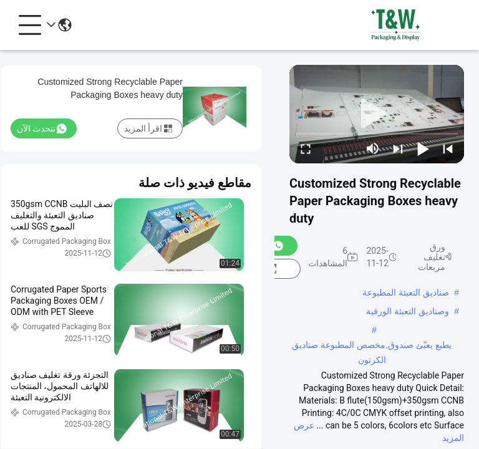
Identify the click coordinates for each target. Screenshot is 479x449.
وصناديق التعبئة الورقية (407, 311)
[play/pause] (422, 148)
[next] (397, 148)
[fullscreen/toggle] (305, 148)
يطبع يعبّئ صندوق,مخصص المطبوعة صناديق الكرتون (371, 346)
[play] (376, 114)
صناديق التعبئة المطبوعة (405, 292)
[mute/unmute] (372, 148)
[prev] (447, 148)
